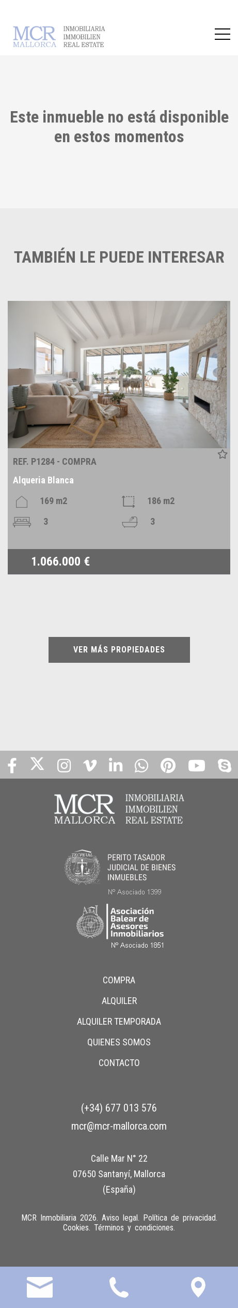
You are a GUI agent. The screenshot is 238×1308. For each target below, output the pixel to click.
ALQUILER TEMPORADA (119, 1021)
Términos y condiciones (133, 1228)
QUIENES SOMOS (119, 1042)
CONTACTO (119, 1062)
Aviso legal (120, 1218)
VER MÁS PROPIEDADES (119, 650)
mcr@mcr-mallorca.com (119, 1126)
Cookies (76, 1228)
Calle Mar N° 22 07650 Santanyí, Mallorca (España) (119, 1174)
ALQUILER (119, 1000)
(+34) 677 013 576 (119, 1108)
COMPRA (119, 980)
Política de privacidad (179, 1218)
